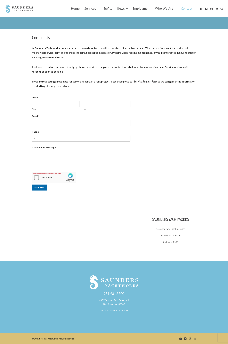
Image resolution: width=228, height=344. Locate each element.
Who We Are (165, 8)
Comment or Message (44, 147)
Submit (39, 187)
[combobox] (34, 138)
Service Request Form (145, 81)
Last (85, 109)
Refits (108, 8)
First (34, 109)
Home (75, 8)
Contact (186, 8)
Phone (35, 131)
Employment (141, 8)
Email (35, 116)
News (122, 8)
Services (91, 8)
